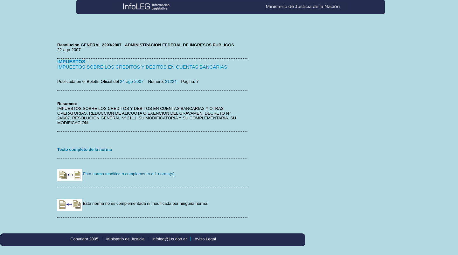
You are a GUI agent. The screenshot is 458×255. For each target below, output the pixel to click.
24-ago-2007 (131, 81)
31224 (171, 81)
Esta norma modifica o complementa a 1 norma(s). (116, 173)
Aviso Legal (205, 239)
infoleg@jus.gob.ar (169, 239)
